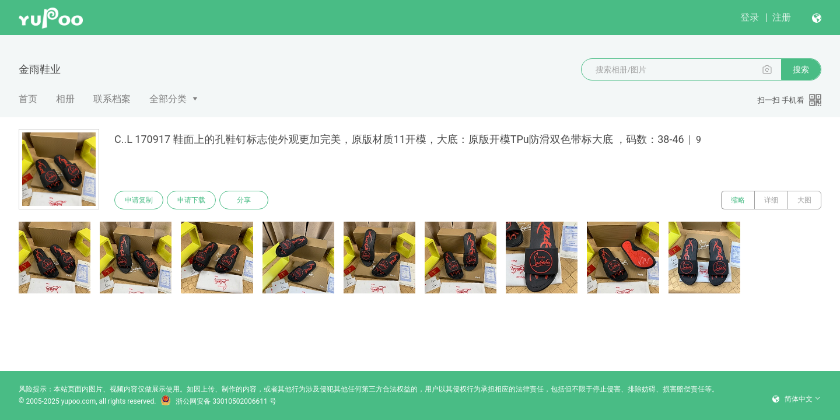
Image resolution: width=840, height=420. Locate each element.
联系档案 (112, 98)
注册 (781, 17)
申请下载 (191, 200)
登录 (749, 17)
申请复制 (139, 200)
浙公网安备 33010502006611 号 (218, 401)
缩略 (738, 200)
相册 (65, 98)
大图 (804, 200)
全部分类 (168, 98)
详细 (771, 200)
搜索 (801, 69)
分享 (244, 200)
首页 (28, 98)
